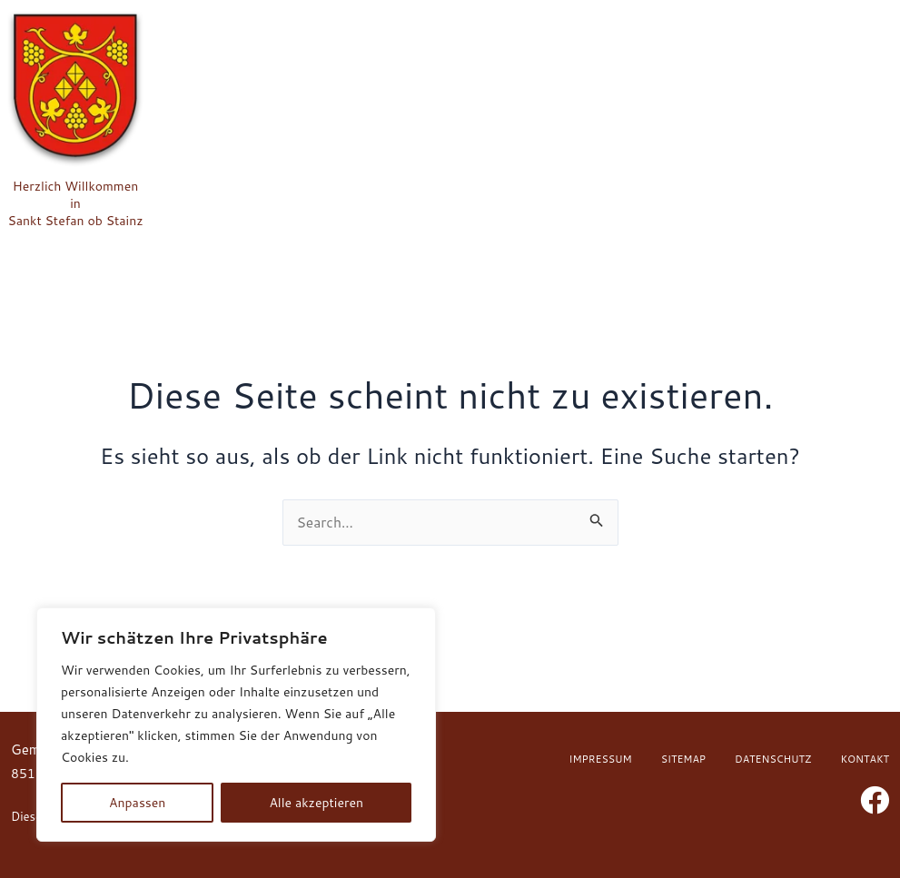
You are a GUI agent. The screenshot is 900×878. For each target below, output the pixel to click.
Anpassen (137, 803)
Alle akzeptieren (316, 803)
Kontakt (864, 759)
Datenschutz (773, 759)
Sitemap (683, 759)
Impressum (600, 759)
